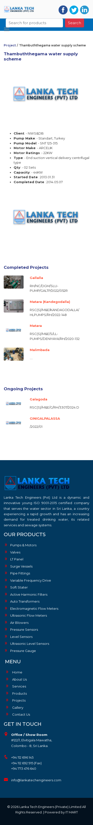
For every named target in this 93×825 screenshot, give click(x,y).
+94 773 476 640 (23, 768)
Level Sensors (18, 636)
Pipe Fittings (17, 573)
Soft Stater (16, 587)
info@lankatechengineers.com (36, 780)
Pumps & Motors (20, 545)
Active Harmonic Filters (25, 594)
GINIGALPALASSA (45, 418)
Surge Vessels (18, 566)
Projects (15, 700)
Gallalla (36, 278)
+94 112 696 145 (22, 757)
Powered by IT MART (61, 812)
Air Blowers (16, 622)
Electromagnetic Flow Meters (31, 608)
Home (13, 672)
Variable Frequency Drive (27, 580)
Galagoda (38, 399)
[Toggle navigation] (7, 28)
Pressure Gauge (20, 650)
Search (74, 21)
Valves (12, 552)
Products (16, 693)
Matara (36, 326)
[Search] (34, 21)
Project (10, 45)
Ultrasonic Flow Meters (25, 615)
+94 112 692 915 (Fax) (26, 763)
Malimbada (40, 350)
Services (15, 686)
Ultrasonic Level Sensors (26, 643)
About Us (16, 679)
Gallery (14, 707)
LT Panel (13, 559)
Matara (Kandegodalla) (50, 302)
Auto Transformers (21, 601)
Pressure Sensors (21, 629)
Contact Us (17, 714)
